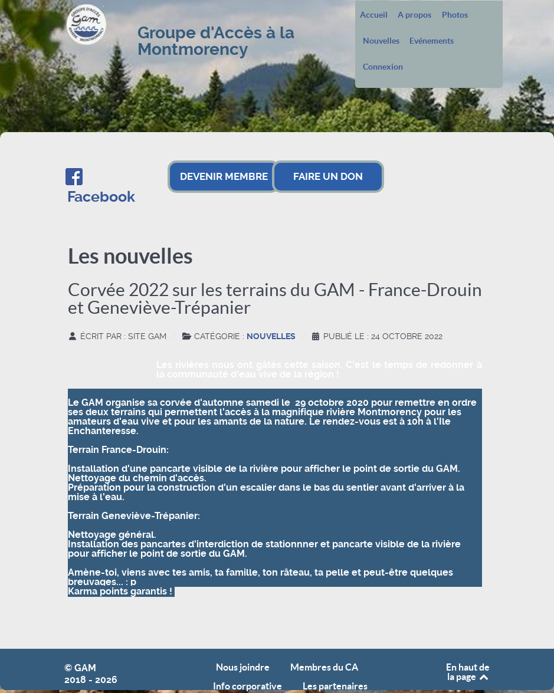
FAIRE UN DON (328, 176)
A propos (414, 15)
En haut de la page (468, 672)
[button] (275, 601)
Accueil (374, 15)
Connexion (383, 67)
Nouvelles (381, 41)
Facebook (101, 196)
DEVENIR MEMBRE (224, 176)
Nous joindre (243, 667)
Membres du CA (324, 667)
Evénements (431, 41)
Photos (455, 15)
